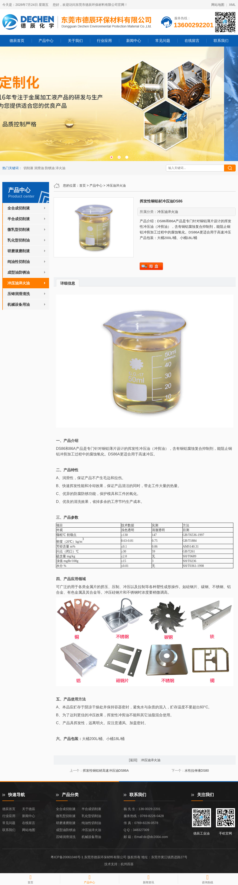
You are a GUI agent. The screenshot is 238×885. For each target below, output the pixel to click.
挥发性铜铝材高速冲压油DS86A (106, 770)
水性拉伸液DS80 (197, 770)
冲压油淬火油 (116, 185)
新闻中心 (133, 41)
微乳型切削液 (18, 230)
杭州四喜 (127, 864)
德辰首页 (17, 41)
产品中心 (46, 41)
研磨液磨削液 (18, 251)
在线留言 (192, 41)
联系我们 (221, 41)
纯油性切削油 (18, 262)
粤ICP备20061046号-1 (67, 857)
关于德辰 (28, 809)
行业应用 (104, 41)
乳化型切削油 (18, 240)
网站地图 (217, 5)
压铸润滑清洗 (18, 294)
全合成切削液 (18, 208)
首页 (82, 185)
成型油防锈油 (18, 272)
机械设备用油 (18, 304)
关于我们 (75, 41)
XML (232, 5)
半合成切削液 (18, 219)
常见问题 (162, 41)
